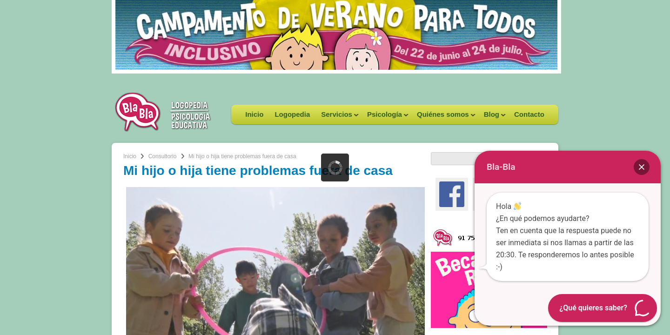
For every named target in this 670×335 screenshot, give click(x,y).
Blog (492, 117)
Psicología (385, 117)
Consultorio (162, 156)
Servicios (337, 117)
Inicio (254, 114)
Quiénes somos (443, 117)
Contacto (529, 114)
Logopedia (292, 114)
